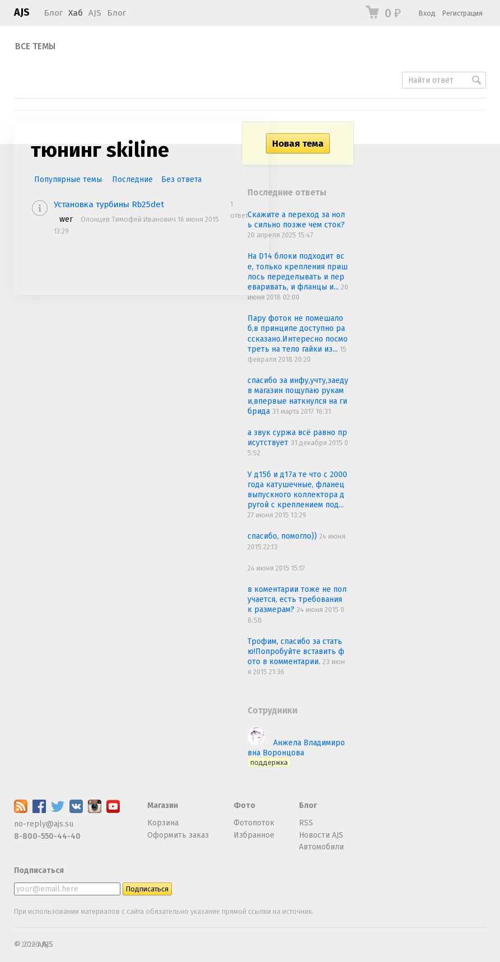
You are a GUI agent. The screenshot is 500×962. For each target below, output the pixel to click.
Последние (132, 179)
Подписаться (39, 870)
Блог (53, 13)
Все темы (35, 46)
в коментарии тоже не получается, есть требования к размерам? (297, 599)
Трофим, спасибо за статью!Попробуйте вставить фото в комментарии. (295, 651)
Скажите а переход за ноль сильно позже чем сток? (296, 220)
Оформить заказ (178, 835)
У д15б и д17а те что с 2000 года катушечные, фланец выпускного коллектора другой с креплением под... (297, 490)
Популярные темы (68, 179)
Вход (427, 13)
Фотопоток (253, 823)
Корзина (163, 823)
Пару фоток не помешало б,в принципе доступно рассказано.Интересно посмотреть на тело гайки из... (297, 334)
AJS (22, 12)
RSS (306, 823)
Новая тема (298, 143)
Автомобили (321, 847)
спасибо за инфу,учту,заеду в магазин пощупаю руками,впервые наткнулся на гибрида (297, 396)
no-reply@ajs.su (43, 824)
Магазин (162, 805)
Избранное (253, 835)
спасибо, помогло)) (283, 536)
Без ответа (181, 179)
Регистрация (462, 13)
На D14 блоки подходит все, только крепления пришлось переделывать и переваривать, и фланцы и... (297, 271)
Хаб (75, 13)
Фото (244, 805)
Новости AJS (321, 835)
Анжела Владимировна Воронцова (296, 752)
